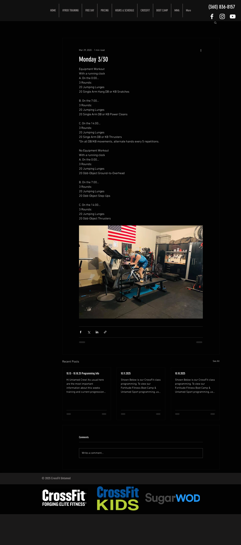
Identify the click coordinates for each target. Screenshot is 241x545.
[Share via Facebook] (80, 332)
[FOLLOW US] (211, 16)
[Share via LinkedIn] (97, 332)
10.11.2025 (126, 373)
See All (216, 361)
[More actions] (201, 50)
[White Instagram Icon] (222, 16)
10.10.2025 (180, 373)
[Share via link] (105, 332)
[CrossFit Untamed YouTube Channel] (232, 16)
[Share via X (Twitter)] (88, 332)
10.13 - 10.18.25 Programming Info (82, 373)
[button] (215, 22)
